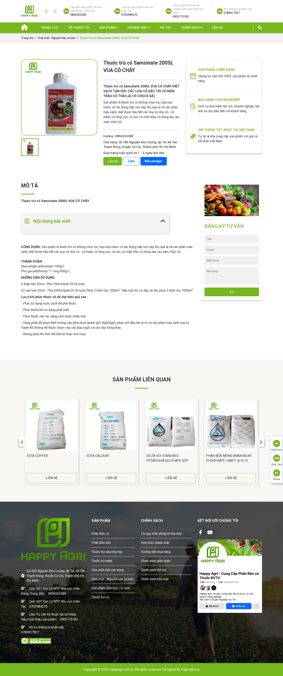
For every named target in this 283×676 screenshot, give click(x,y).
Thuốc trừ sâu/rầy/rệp (106, 552)
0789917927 (30, 632)
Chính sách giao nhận (155, 561)
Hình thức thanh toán (155, 543)
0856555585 (57, 593)
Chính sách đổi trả (153, 570)
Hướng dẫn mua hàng (156, 552)
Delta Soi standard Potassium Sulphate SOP (167, 458)
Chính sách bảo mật (155, 579)
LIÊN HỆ (52, 478)
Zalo (131, 161)
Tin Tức (165, 27)
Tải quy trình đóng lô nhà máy (161, 534)
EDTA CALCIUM (98, 456)
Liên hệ (217, 27)
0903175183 (69, 619)
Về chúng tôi (78, 27)
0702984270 (38, 606)
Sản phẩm (107, 27)
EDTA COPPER (37, 456)
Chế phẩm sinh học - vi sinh (110, 588)
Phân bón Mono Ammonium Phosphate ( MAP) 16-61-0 (228, 458)
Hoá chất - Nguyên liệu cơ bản (56, 38)
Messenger (153, 161)
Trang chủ (49, 27)
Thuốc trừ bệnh (101, 561)
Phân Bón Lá (100, 534)
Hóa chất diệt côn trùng (107, 570)
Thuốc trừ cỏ (100, 597)
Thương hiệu (137, 27)
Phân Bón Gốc (101, 543)
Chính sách (190, 27)
